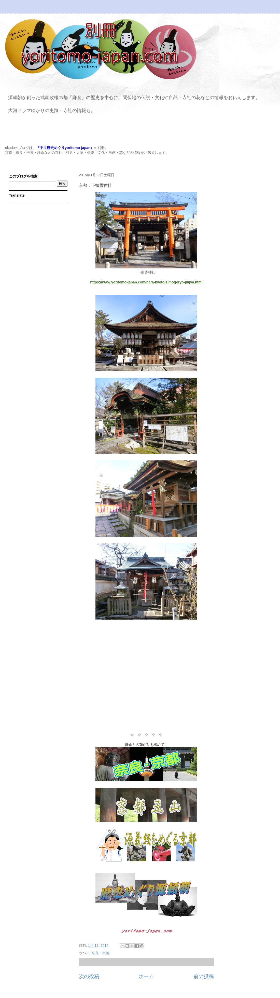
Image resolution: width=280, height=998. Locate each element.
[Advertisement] (146, 676)
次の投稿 (89, 976)
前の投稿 (203, 976)
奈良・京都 (100, 953)
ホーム (146, 976)
